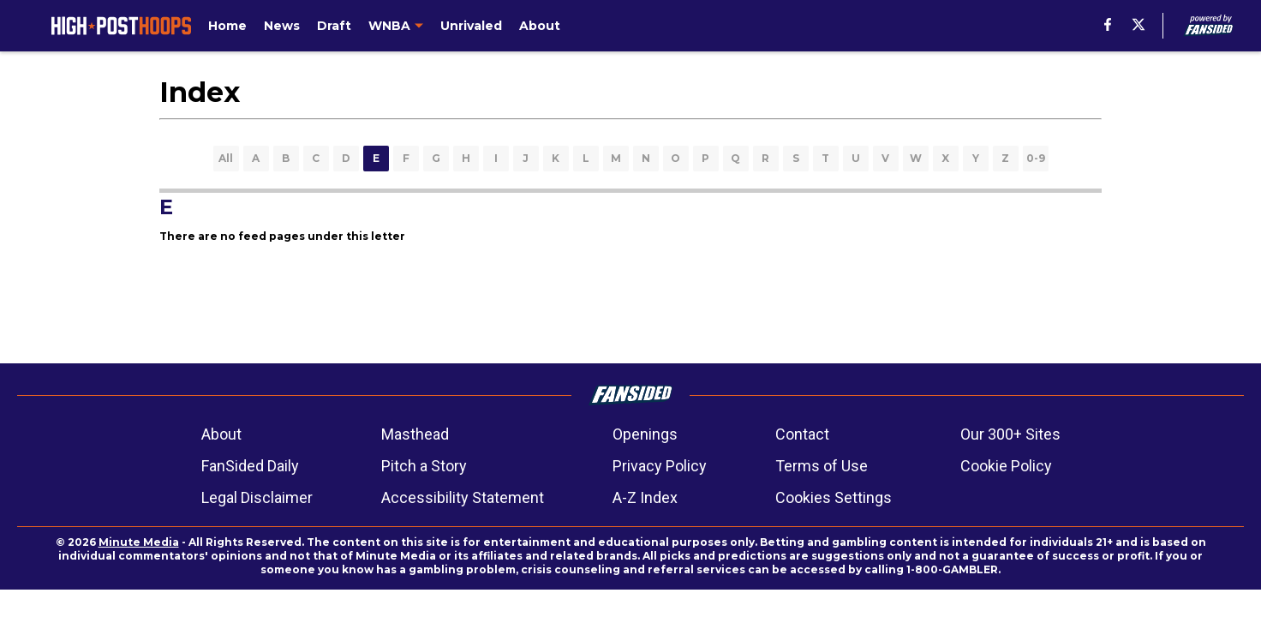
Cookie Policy (1006, 466)
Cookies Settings (833, 497)
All (225, 158)
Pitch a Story (424, 466)
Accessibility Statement (462, 497)
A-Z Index (645, 497)
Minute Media (139, 542)
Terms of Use (821, 466)
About (221, 434)
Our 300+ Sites (1010, 434)
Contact (802, 434)
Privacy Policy (660, 466)
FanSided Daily (250, 466)
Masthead (415, 434)
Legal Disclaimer (257, 497)
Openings (645, 434)
